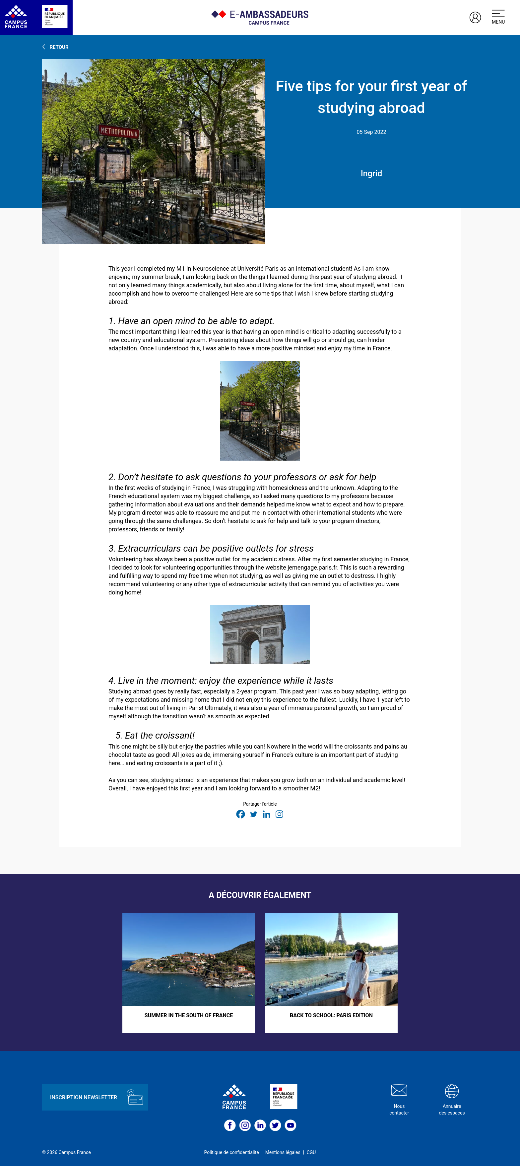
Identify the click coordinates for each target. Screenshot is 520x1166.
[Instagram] (279, 814)
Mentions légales (282, 1152)
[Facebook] (240, 814)
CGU (311, 1152)
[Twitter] (253, 814)
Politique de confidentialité (231, 1152)
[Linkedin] (266, 814)
